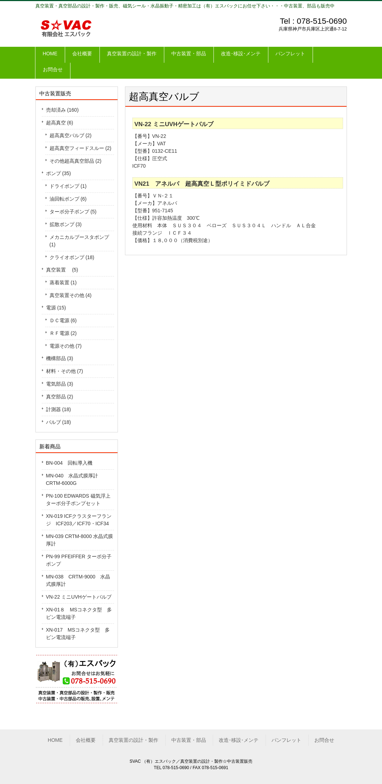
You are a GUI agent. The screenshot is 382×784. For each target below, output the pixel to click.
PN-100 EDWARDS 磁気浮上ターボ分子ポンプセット (78, 499)
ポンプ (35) (58, 173)
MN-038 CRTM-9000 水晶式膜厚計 (78, 580)
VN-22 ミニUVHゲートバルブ (79, 597)
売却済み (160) (62, 110)
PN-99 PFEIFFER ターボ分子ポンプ (79, 560)
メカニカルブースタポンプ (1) (79, 240)
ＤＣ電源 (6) (63, 320)
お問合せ (324, 740)
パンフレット (286, 740)
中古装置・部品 (188, 740)
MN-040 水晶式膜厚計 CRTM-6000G (74, 479)
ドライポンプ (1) (68, 186)
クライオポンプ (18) (72, 257)
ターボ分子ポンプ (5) (73, 211)
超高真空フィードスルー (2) (81, 148)
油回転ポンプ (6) (68, 199)
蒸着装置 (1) (63, 282)
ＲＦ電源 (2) (63, 333)
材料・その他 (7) (64, 371)
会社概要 (86, 740)
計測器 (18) (58, 409)
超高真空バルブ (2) (71, 135)
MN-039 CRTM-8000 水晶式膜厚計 (79, 540)
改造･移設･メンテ (238, 740)
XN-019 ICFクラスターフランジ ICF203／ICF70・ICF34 (79, 519)
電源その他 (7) (66, 346)
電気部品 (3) (59, 384)
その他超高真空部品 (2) (76, 161)
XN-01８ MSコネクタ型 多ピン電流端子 (79, 613)
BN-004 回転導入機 (69, 463)
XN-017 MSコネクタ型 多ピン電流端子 (78, 633)
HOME (55, 740)
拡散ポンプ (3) (66, 224)
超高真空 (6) (59, 122)
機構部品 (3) (59, 358)
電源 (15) (56, 307)
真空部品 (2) (59, 396)
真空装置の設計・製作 (133, 740)
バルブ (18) (58, 422)
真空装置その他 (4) (71, 295)
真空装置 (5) (62, 270)
